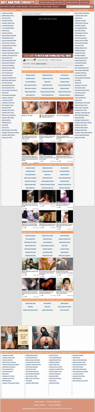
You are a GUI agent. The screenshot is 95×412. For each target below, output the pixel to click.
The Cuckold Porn (7, 73)
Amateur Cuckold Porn (9, 78)
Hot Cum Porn (6, 18)
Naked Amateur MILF (8, 50)
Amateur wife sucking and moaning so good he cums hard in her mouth (47, 158)
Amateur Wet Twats (8, 117)
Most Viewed (85, 2)
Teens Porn (5, 127)
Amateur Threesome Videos (10, 132)
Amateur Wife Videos (8, 135)
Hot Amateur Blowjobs (9, 95)
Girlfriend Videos (7, 48)
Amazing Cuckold (7, 13)
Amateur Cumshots (46, 2)
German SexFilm (7, 33)
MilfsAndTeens (6, 122)
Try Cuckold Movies (8, 28)
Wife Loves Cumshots (9, 115)
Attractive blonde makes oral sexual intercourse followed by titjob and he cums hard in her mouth (30, 158)
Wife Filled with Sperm (9, 80)
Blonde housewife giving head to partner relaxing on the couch (47, 137)
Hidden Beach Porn (8, 15)
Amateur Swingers (7, 97)
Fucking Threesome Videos (10, 53)
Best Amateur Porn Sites (9, 130)
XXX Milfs (5, 125)
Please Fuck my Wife (8, 68)
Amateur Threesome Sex (9, 55)
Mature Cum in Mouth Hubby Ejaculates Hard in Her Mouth (29, 224)
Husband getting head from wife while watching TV (46, 292)
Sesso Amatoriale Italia (9, 40)
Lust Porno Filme (7, 100)
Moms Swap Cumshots (9, 35)
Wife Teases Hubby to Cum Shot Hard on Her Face (63, 204)
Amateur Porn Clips (8, 110)
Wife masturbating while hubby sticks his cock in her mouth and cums (64, 225)
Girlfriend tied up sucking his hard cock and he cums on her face (30, 293)
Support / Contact (39, 405)
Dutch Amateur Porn (8, 87)
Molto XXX (5, 92)
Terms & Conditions (55, 405)
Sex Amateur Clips (7, 105)
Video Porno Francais (8, 43)
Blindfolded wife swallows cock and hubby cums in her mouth (47, 224)
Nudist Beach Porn (8, 38)
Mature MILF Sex (7, 58)
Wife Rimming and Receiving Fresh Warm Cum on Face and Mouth (30, 205)
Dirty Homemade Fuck (9, 60)
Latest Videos (58, 2)
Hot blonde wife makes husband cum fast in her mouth (64, 272)
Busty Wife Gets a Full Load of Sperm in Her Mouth (64, 292)
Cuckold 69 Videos (8, 25)
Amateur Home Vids (8, 23)
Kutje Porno (5, 30)
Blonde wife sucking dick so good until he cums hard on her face (64, 158)
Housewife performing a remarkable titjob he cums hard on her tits (64, 137)
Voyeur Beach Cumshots (9, 90)
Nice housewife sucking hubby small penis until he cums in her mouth (47, 273)
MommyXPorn (6, 120)
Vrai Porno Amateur (8, 65)
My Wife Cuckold (7, 20)
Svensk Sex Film (7, 75)
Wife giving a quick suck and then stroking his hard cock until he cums (29, 137)
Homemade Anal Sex (8, 85)
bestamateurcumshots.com (29, 408)
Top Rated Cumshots (71, 2)
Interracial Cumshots (8, 63)
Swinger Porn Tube (8, 112)
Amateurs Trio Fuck (8, 102)
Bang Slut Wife (6, 107)
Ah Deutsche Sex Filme (9, 45)
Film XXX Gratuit (7, 70)
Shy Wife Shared (7, 82)
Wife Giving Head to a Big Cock (47, 203)
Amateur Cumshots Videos (53, 401)
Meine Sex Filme (7, 137)
